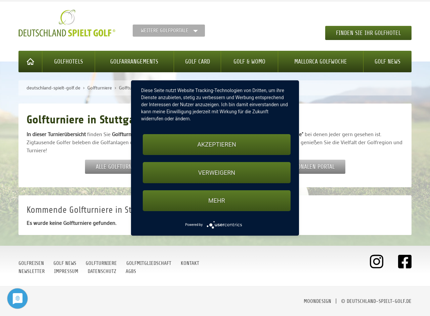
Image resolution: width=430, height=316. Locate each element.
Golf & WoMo (249, 61)
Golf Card (197, 61)
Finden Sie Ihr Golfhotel (368, 33)
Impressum (66, 271)
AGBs (131, 271)
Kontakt (190, 263)
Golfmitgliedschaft (148, 263)
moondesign (317, 301)
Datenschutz (102, 271)
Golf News (387, 61)
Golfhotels (68, 61)
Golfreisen (31, 263)
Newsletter (31, 271)
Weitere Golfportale (164, 31)
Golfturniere (101, 263)
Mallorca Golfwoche (320, 61)
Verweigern (216, 172)
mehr (216, 200)
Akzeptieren (216, 144)
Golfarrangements (134, 61)
